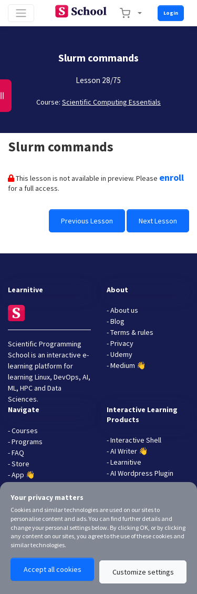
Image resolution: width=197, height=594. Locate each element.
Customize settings (143, 572)
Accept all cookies (52, 569)
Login (170, 12)
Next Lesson (158, 221)
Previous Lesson (87, 221)
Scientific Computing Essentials (111, 102)
